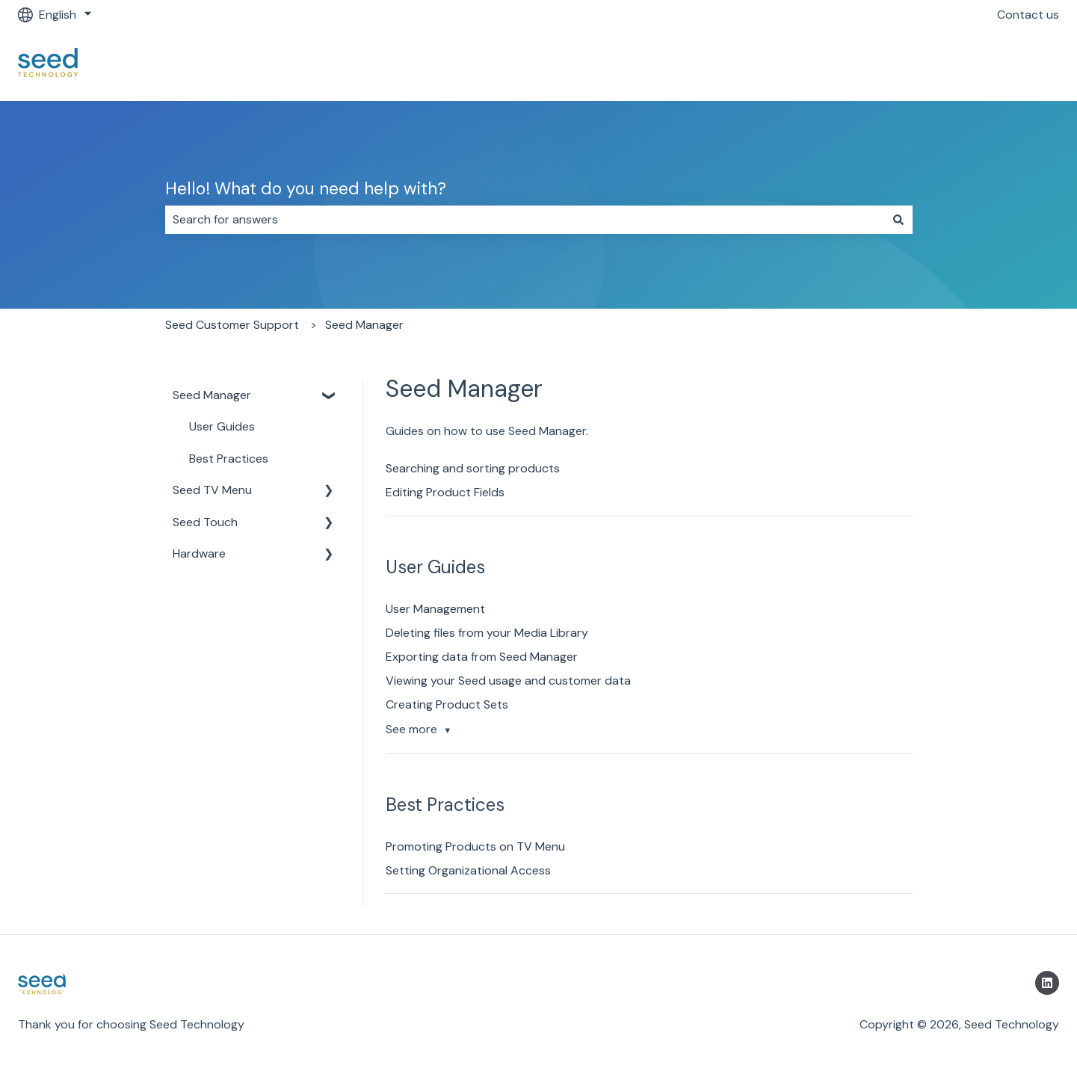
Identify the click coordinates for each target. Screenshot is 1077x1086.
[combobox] (524, 220)
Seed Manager (364, 325)
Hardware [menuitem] (199, 553)
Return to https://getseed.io (968, 64)
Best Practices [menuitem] (228, 458)
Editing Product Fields (445, 492)
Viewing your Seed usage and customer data (508, 680)
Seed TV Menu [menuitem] (212, 490)
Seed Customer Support (232, 325)
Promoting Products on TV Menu (475, 846)
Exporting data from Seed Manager (482, 656)
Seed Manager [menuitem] (212, 395)
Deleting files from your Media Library (487, 633)
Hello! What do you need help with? (305, 188)
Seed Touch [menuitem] (205, 522)
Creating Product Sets (447, 704)
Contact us (1028, 14)
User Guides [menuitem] (222, 426)
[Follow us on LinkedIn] (1047, 983)
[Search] (898, 220)
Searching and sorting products (473, 468)
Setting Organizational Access (468, 870)
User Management (435, 609)
